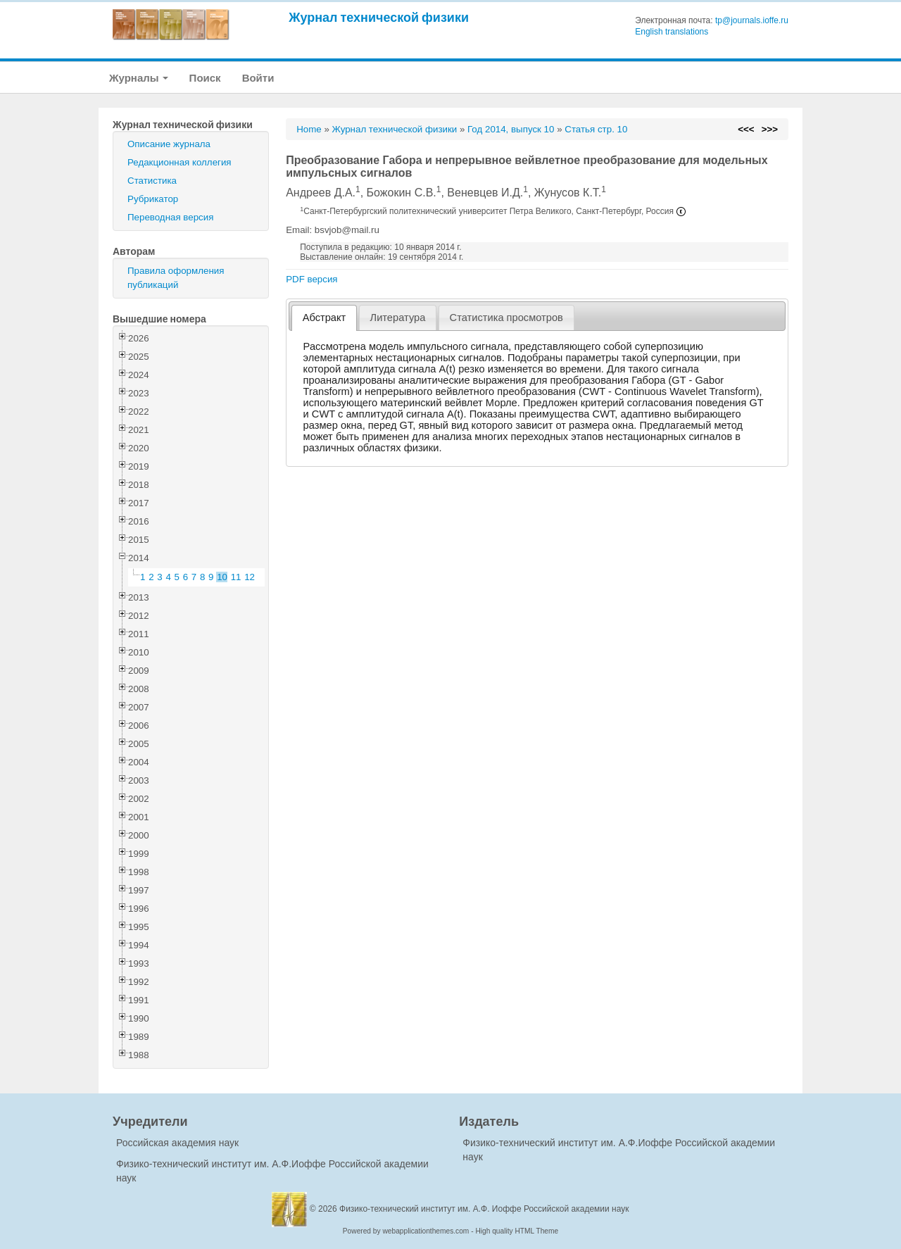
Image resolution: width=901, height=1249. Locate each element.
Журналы (138, 77)
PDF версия (311, 279)
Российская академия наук (177, 1142)
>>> (770, 129)
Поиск (205, 77)
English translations (671, 32)
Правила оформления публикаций (175, 277)
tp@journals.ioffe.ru (751, 20)
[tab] (324, 318)
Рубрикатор (152, 199)
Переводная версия (170, 217)
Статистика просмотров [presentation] (506, 317)
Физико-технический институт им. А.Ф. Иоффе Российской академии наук (484, 1209)
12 (249, 577)
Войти (258, 77)
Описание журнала (168, 144)
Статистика (152, 180)
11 (236, 577)
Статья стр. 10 (596, 129)
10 (222, 577)
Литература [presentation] (398, 317)
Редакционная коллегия (179, 162)
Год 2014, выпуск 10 (510, 129)
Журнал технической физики (379, 17)
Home (309, 129)
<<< (746, 129)
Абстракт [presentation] (324, 317)
